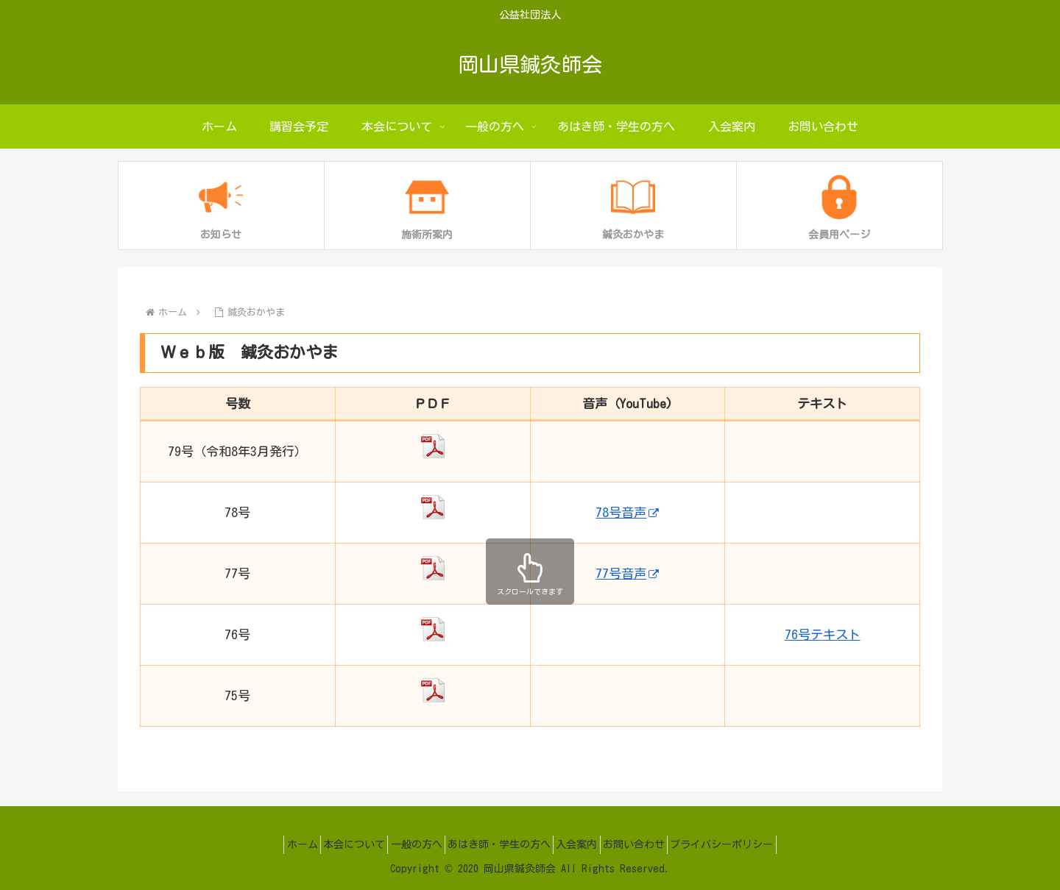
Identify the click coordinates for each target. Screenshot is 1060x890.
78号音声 (627, 512)
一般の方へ (406, 844)
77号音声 (627, 573)
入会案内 (586, 844)
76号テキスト (823, 634)
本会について (334, 844)
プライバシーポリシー (751, 844)
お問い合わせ (654, 844)
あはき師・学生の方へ (499, 844)
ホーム (272, 844)
